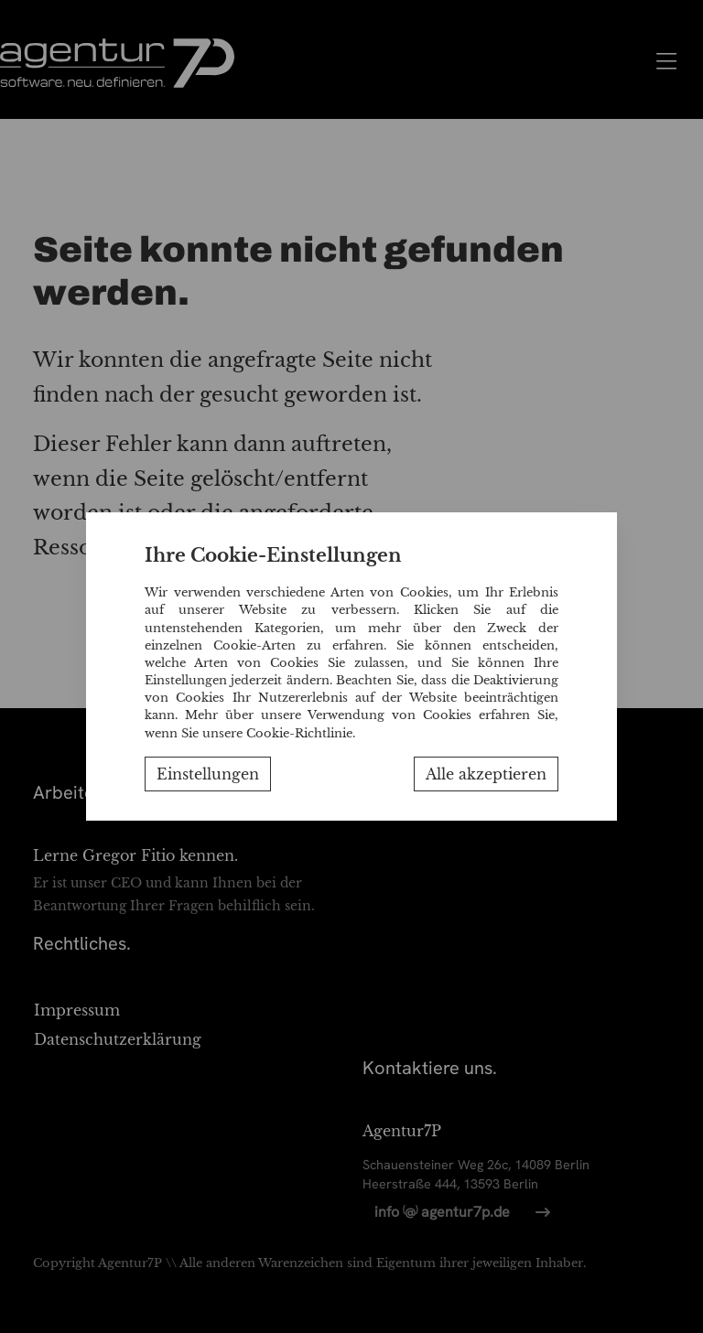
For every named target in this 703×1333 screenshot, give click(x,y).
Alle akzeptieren (486, 774)
